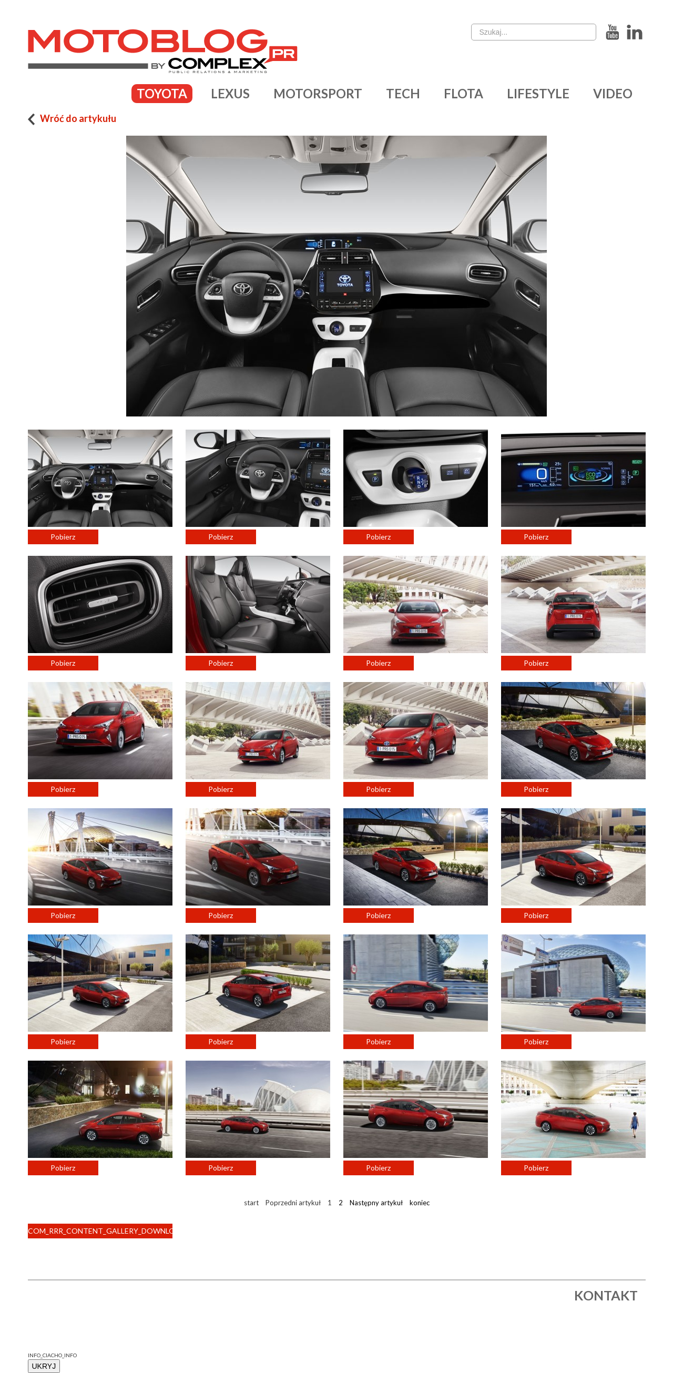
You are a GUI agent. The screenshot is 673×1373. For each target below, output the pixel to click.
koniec (420, 1202)
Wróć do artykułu (72, 118)
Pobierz (62, 536)
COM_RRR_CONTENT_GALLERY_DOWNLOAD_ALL (100, 1230)
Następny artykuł (376, 1202)
